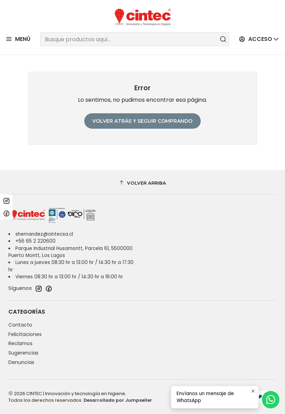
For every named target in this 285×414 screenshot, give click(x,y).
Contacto (20, 324)
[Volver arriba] (142, 183)
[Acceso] (259, 39)
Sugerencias (23, 352)
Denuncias (21, 362)
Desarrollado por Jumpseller (118, 400)
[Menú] (18, 39)
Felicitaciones (25, 334)
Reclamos (20, 343)
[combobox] (134, 39)
